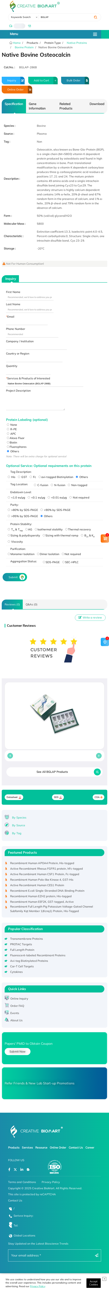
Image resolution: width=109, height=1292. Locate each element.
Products (14, 1147)
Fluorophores (17, 446)
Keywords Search (21, 17)
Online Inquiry (19, 998)
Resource (41, 1147)
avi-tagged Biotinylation (56, 477)
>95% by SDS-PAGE (23, 516)
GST (22, 477)
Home (16, 42)
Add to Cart (46, 80)
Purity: (14, 504)
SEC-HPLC (70, 562)
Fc (33, 477)
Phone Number (15, 329)
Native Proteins (77, 42)
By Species (19, 817)
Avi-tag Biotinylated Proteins (29, 960)
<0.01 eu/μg (57, 497)
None (12, 424)
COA (97, 797)
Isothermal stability (49, 529)
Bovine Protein (24, 47)
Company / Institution (20, 341)
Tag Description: (21, 471)
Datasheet (12, 797)
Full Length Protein (22, 949)
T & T (15, 529)
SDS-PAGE (51, 562)
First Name (13, 292)
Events (14, 1013)
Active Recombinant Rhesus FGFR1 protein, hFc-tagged (46, 869)
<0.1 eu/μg (36, 497)
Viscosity (15, 541)
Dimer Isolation (48, 554)
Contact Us (76, 1147)
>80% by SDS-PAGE (23, 510)
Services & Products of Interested (28, 378)
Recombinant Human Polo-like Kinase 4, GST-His (42, 880)
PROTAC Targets (21, 944)
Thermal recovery (78, 529)
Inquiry (16, 80)
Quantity (11, 366)
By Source (18, 825)
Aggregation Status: (23, 561)
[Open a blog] (28, 1169)
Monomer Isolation (21, 554)
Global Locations (24, 1235)
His (11, 477)
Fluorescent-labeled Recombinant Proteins (37, 955)
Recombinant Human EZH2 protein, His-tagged (41, 897)
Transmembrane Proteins (26, 938)
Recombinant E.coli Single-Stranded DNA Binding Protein (47, 891)
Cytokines (16, 972)
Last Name (13, 304)
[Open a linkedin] (21, 1169)
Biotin (12, 442)
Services (27, 1147)
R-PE (12, 429)
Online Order (19, 89)
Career (89, 1147)
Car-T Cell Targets (22, 966)
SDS (56, 797)
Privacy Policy (37, 1286)
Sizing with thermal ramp (60, 535)
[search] (95, 17)
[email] (29, 26)
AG (28, 529)
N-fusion (58, 485)
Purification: (18, 549)
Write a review (90, 617)
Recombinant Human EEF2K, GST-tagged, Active (42, 902)
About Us (16, 1020)
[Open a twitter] (15, 1169)
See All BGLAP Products (52, 772)
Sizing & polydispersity (24, 535)
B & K (88, 535)
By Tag (16, 833)
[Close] (93, 1283)
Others (13, 451)
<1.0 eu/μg (16, 497)
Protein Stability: (21, 524)
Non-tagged (77, 485)
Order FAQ (17, 1005)
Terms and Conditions (22, 1182)
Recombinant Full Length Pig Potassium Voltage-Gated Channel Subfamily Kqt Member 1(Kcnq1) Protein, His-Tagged (51, 910)
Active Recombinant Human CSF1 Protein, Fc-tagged (44, 875)
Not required (79, 497)
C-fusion (41, 485)
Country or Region (17, 353)
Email (10, 316)
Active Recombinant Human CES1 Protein (37, 886)
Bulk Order (78, 80)
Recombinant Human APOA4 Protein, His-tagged (42, 864)
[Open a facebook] (9, 1169)
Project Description (18, 390)
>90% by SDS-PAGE (55, 510)
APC (11, 433)
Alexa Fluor (15, 438)
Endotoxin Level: (21, 492)
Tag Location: (19, 484)
